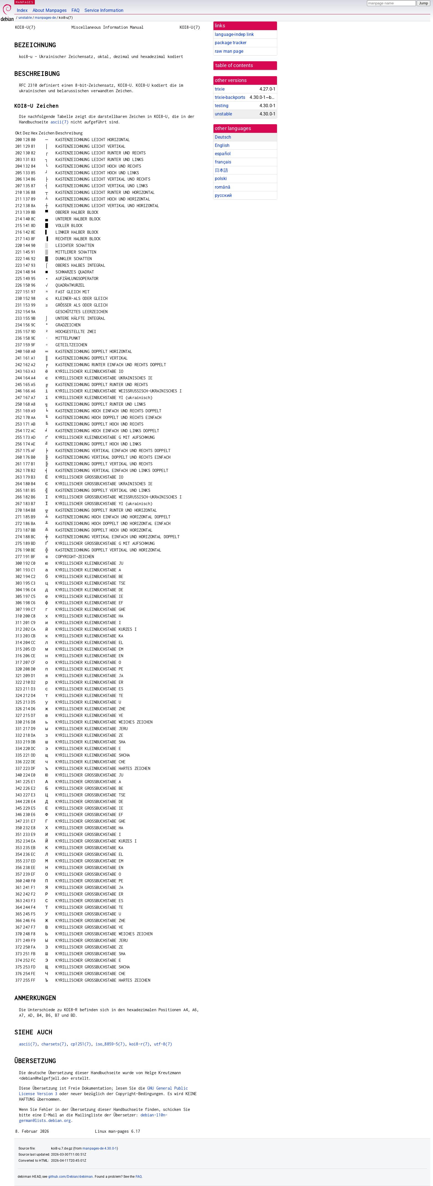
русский (223, 195)
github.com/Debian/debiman (70, 1177)
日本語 (221, 170)
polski (221, 178)
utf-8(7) (163, 1044)
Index (22, 10)
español (223, 153)
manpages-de (45, 18)
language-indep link (234, 34)
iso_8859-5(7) (110, 1044)
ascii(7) (59, 122)
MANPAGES (24, 2)
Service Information (104, 10)
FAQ (76, 10)
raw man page (229, 51)
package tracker (230, 42)
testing (221, 105)
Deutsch (223, 137)
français (223, 162)
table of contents (234, 65)
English (222, 145)
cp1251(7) (81, 1044)
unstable (25, 18)
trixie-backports (230, 97)
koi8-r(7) (139, 1044)
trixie (220, 89)
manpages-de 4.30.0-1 (100, 1148)
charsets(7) (53, 1044)
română (222, 187)
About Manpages (50, 10)
